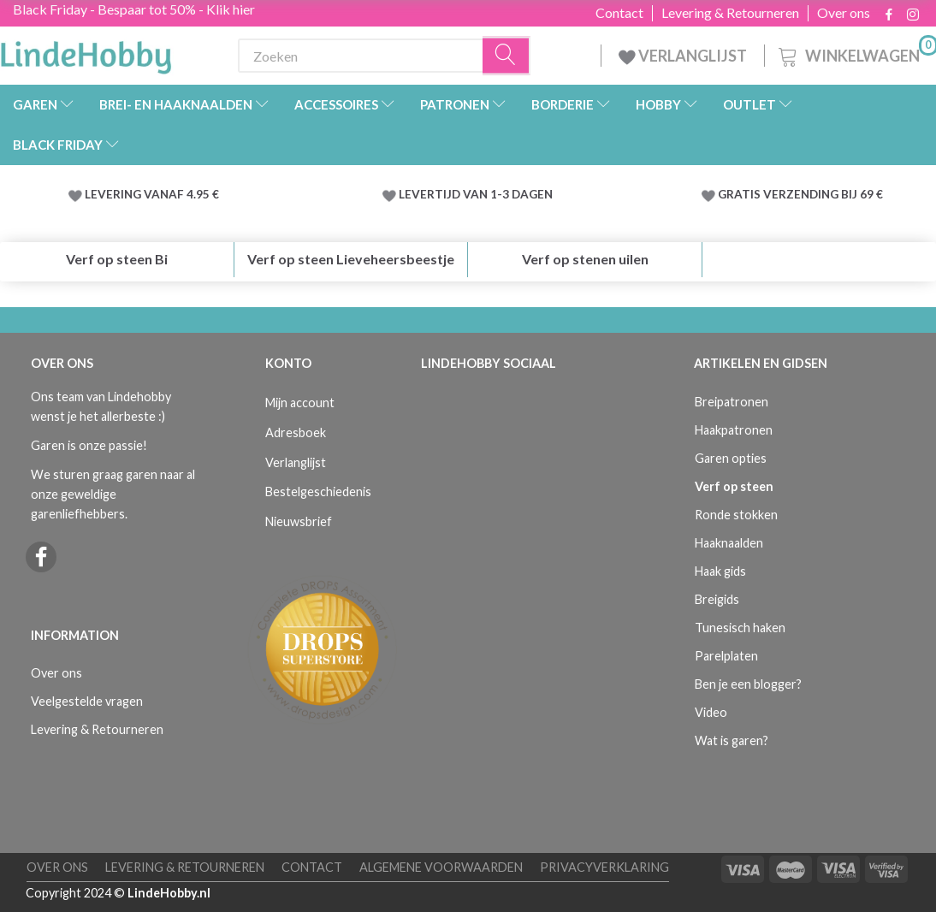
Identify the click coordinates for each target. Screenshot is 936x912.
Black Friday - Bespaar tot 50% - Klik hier (134, 9)
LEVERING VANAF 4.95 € (152, 194)
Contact (619, 13)
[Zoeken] (506, 56)
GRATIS (740, 194)
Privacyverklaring (604, 867)
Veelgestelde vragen (87, 701)
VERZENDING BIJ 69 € (823, 194)
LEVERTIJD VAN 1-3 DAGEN (476, 194)
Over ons (843, 13)
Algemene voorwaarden (441, 867)
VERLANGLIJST (683, 55)
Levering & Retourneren (730, 13)
